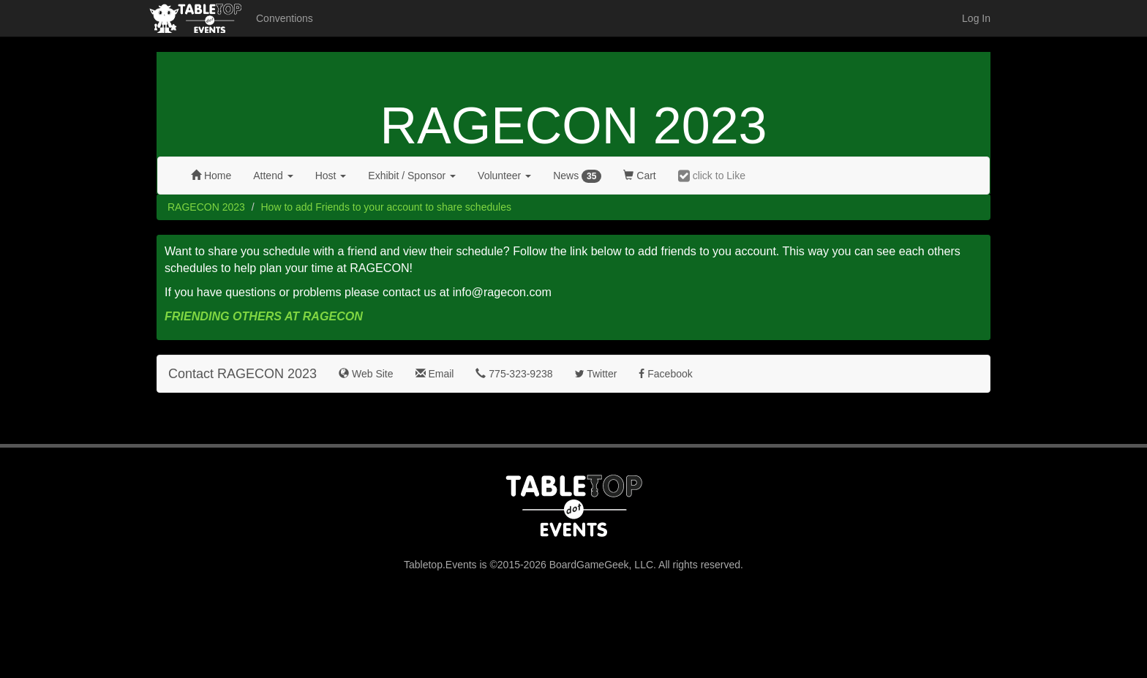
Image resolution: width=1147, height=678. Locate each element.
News (577, 176)
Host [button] (331, 175)
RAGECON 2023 (573, 125)
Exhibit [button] (412, 175)
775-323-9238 (513, 374)
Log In (976, 18)
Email (434, 374)
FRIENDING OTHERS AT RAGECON (264, 316)
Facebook (665, 374)
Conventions (284, 18)
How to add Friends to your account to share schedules (386, 207)
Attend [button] (273, 175)
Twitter (596, 374)
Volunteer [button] (504, 175)
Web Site (366, 374)
